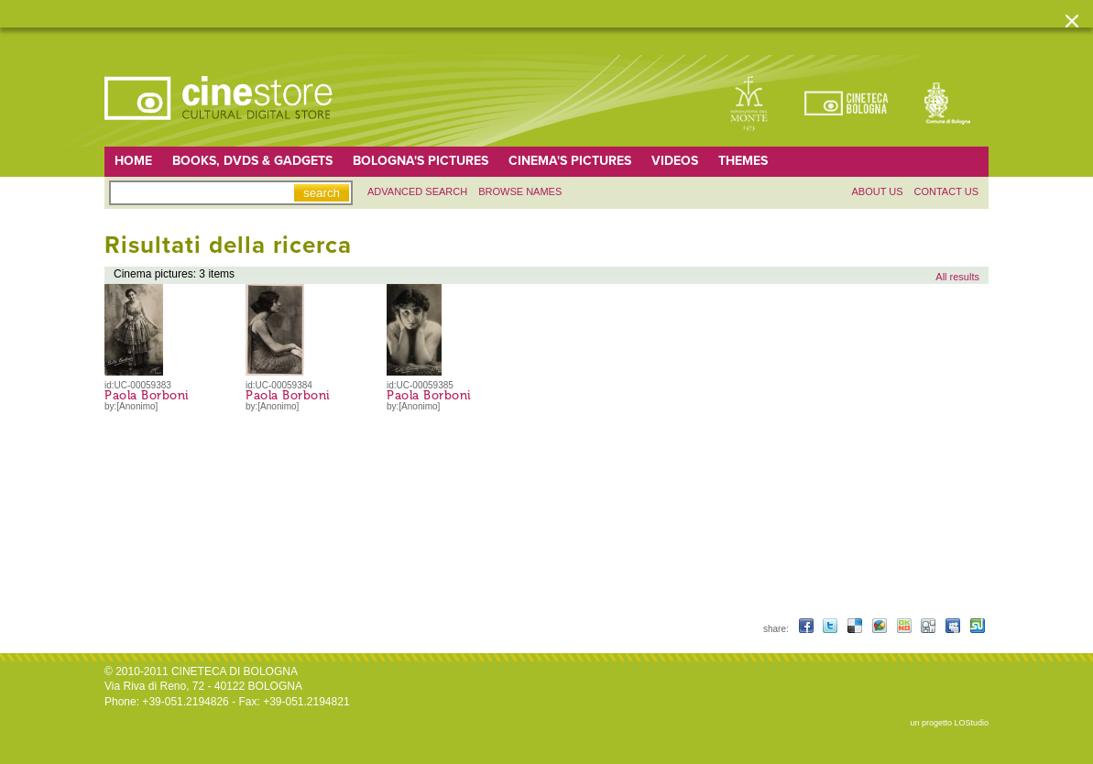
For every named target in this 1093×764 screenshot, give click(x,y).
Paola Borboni (147, 395)
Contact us (946, 191)
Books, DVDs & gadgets (252, 161)
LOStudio (971, 722)
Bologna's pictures (420, 161)
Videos (674, 161)
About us (876, 191)
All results (957, 276)
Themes (743, 161)
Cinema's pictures (569, 161)
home (133, 161)
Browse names (520, 191)
